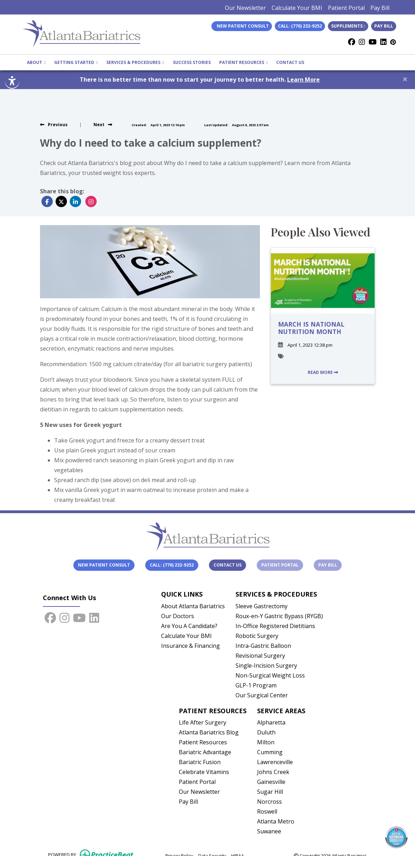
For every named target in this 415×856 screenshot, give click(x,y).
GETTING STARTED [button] (76, 62)
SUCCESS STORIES (192, 62)
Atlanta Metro (275, 821)
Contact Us (227, 565)
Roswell (267, 811)
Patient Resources (203, 742)
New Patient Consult (104, 565)
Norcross (269, 801)
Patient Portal (346, 8)
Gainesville (271, 782)
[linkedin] (383, 42)
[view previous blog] (54, 125)
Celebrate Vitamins (204, 772)
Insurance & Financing (190, 646)
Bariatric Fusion (200, 762)
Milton (265, 742)
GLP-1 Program (256, 685)
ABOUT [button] (36, 62)
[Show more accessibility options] (12, 81)
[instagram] (362, 42)
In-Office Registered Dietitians (275, 626)
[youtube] (373, 42)
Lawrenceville (275, 762)
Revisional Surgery (260, 655)
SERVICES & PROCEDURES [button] (135, 62)
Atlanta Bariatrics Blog (209, 732)
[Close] (405, 78)
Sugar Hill (270, 792)
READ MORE (323, 372)
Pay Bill (380, 8)
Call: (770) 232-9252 (300, 26)
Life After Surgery (202, 722)
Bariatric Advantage (205, 752)
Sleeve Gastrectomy (261, 606)
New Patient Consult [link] (242, 26)
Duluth (266, 732)
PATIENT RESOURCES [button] (243, 62)
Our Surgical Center (261, 695)
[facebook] (351, 42)
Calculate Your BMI (297, 8)
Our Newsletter (245, 8)
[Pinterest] (393, 42)
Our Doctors (177, 616)
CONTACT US (290, 62)
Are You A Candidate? (189, 626)
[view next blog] (102, 125)
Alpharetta (271, 722)
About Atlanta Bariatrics (193, 606)
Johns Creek (273, 772)
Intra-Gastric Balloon (263, 646)
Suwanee (269, 831)
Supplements (348, 26)
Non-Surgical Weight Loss (270, 675)
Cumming (270, 752)
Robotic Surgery (256, 636)
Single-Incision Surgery (266, 665)
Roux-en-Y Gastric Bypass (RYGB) (279, 616)
